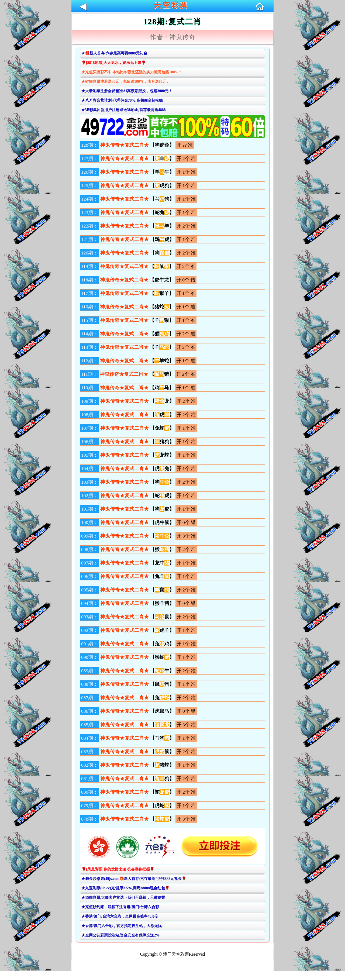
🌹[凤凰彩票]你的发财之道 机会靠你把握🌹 (117, 869)
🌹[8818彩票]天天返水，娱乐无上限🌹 (113, 63)
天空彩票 (171, 5)
